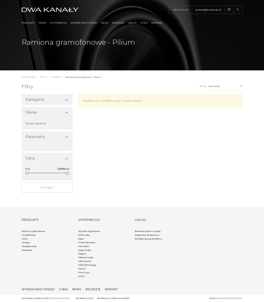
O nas (144, 22)
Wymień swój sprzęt (84, 22)
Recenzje (118, 22)
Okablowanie (29, 246)
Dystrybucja (58, 22)
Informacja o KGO (84, 298)
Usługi (132, 22)
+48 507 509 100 (180, 9)
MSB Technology (87, 264)
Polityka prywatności (59, 298)
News (104, 22)
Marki (42, 22)
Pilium (82, 268)
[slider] (26, 173)
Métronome (84, 261)
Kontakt (157, 22)
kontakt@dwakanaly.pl (208, 9)
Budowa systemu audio (147, 231)
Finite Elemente (86, 242)
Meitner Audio (86, 257)
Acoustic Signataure (89, 231)
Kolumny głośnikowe (33, 231)
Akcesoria (27, 250)
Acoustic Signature (35, 123)
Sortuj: (203, 86)
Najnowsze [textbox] (214, 86)
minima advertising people (229, 298)
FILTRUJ (47, 187)
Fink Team (84, 246)
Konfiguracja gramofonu (148, 238)
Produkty (28, 22)
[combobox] (225, 86)
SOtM (81, 276)
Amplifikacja (28, 234)
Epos (81, 238)
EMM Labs (84, 234)
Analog (26, 242)
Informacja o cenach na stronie (113, 298)
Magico (82, 253)
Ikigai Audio (84, 250)
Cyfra (25, 238)
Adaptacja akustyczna (147, 234)
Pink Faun (84, 272)
